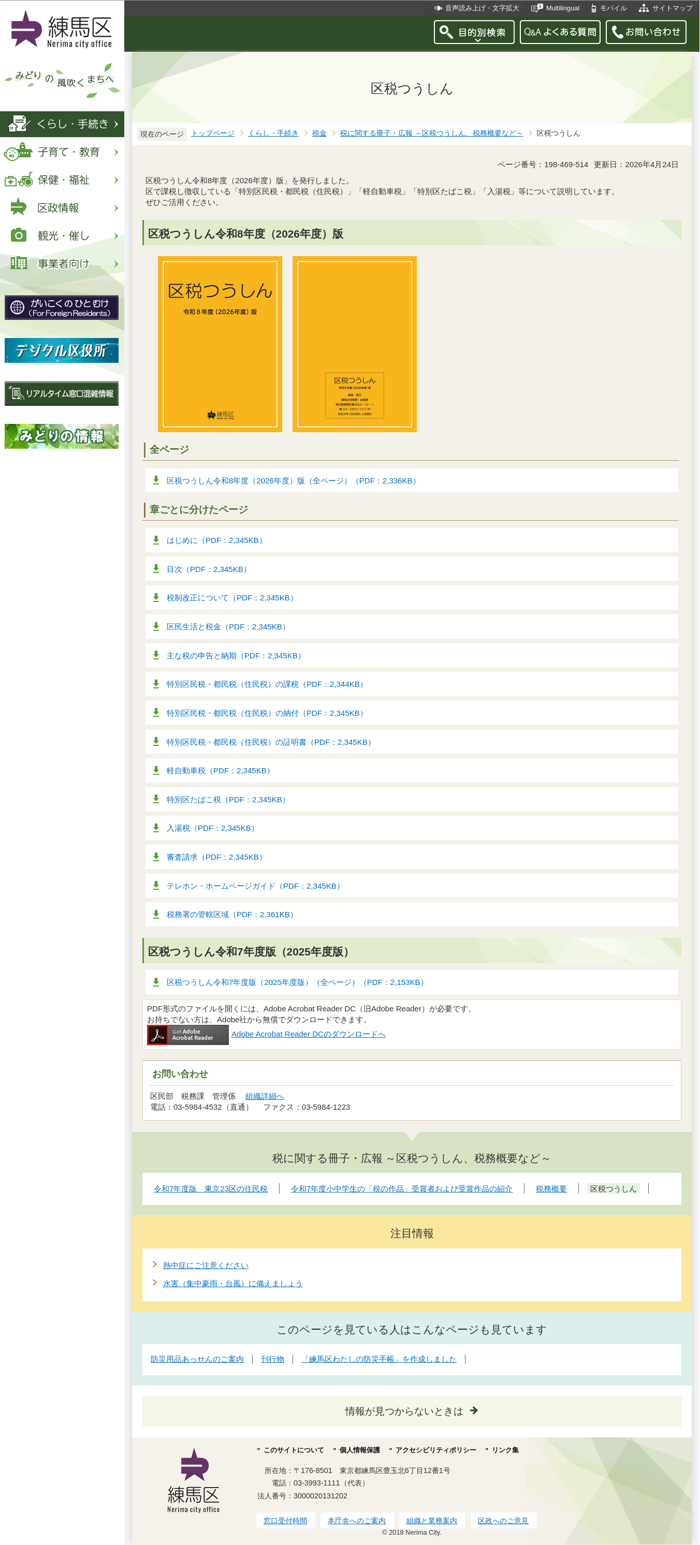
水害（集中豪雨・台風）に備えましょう (233, 1283)
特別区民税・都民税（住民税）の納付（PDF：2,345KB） (267, 713)
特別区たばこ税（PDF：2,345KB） (228, 799)
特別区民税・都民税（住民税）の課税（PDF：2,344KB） (267, 684)
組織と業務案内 (431, 1521)
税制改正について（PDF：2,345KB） (232, 597)
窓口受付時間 (285, 1521)
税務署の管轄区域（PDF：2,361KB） (232, 914)
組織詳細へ (264, 1096)
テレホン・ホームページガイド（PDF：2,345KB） (255, 885)
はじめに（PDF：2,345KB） (217, 540)
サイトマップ (672, 8)
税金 (319, 133)
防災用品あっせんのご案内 (197, 1359)
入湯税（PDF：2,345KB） (213, 827)
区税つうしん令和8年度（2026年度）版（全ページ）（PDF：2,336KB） (293, 480)
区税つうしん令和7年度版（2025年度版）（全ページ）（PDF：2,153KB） (297, 982)
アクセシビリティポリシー (436, 1450)
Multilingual (562, 8)
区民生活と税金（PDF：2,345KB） (228, 626)
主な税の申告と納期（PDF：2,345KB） (236, 655)
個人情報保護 (360, 1450)
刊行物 (272, 1359)
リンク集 (505, 1450)
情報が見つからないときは (404, 1411)
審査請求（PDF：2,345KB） (217, 856)
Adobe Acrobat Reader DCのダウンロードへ (266, 1033)
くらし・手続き (273, 133)
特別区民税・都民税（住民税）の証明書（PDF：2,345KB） (271, 742)
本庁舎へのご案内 (357, 1521)
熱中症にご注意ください (206, 1265)
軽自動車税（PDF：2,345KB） (220, 770)
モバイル (613, 8)
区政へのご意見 (503, 1521)
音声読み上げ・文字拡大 (482, 8)
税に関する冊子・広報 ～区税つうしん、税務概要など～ (431, 133)
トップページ (213, 133)
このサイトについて (294, 1450)
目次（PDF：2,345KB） (209, 569)
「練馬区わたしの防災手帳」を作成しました (379, 1359)
